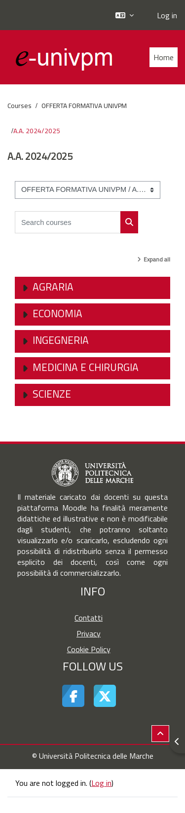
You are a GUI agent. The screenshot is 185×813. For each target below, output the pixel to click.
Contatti (88, 618)
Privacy (88, 633)
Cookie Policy (89, 649)
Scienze (52, 394)
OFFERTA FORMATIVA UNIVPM (84, 106)
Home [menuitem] (163, 57)
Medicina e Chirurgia (86, 367)
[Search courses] (68, 222)
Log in (167, 15)
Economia (57, 313)
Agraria (53, 287)
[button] (125, 15)
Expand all (157, 259)
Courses (19, 106)
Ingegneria (61, 340)
